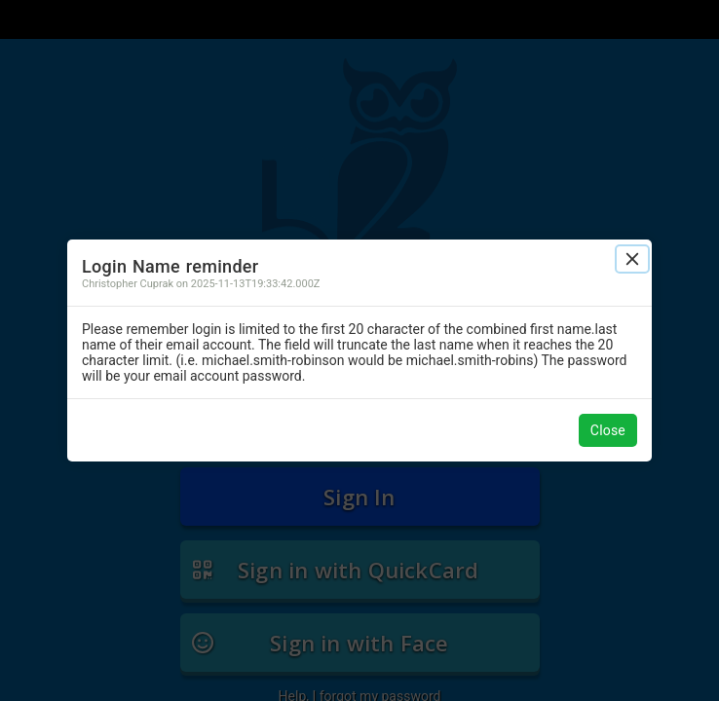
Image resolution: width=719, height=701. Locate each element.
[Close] (632, 259)
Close (607, 430)
